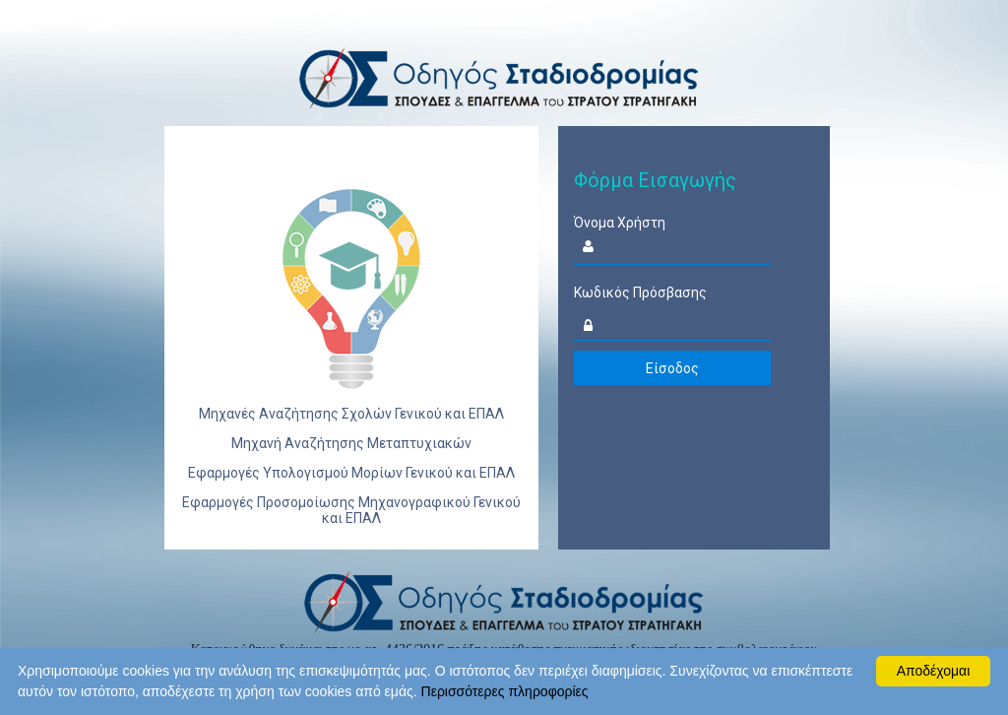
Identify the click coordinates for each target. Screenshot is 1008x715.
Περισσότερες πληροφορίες (505, 691)
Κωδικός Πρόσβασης (640, 292)
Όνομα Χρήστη (619, 222)
